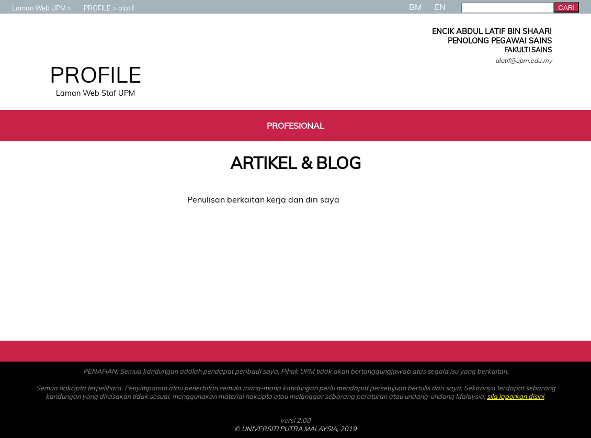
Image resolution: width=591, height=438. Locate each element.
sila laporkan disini (515, 396)
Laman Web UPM (34, 8)
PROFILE (92, 8)
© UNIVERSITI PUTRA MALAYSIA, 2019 (295, 428)
